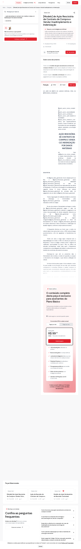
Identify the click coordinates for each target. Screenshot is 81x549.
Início (4, 7)
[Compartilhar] (74, 12)
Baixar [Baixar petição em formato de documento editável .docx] (72, 85)
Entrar (68, 2)
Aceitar (40, 546)
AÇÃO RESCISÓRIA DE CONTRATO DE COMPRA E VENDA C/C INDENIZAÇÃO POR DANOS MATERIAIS (19, 17)
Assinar (75, 2)
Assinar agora (59, 341)
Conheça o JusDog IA (20, 39)
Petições (18, 2)
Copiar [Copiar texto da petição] (62, 85)
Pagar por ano (66, 324)
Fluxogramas (52, 2)
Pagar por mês (52, 324)
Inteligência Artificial (29, 2)
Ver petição (71, 52)
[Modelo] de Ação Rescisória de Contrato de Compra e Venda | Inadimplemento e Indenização (36, 7)
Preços (59, 2)
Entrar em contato (17, 527)
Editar (53, 85)
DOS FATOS (8, 21)
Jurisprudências (42, 2)
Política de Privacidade (67, 543)
